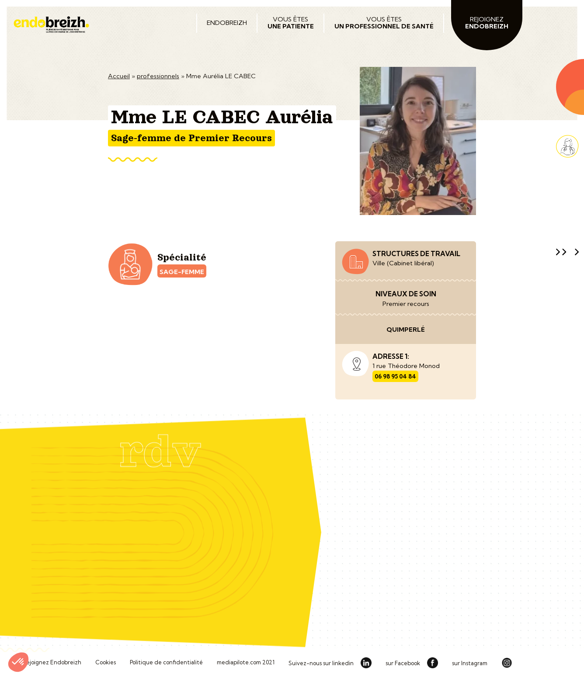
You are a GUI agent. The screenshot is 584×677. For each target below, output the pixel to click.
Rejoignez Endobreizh (51, 662)
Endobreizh (227, 23)
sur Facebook (403, 663)
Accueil (119, 76)
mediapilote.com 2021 (246, 662)
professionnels (158, 76)
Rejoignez (486, 22)
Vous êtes (291, 22)
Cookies (105, 662)
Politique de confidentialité (166, 662)
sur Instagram (469, 663)
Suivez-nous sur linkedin (321, 663)
